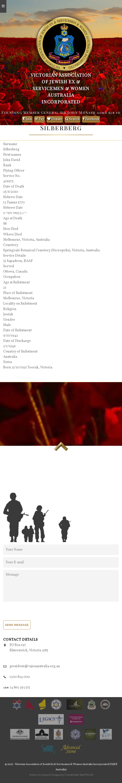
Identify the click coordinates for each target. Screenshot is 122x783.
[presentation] (35, 612)
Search (72, 119)
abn (6, 687)
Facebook (91, 119)
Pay (39, 119)
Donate (54, 119)
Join (27, 119)
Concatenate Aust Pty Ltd (78, 775)
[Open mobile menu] (3, 6)
